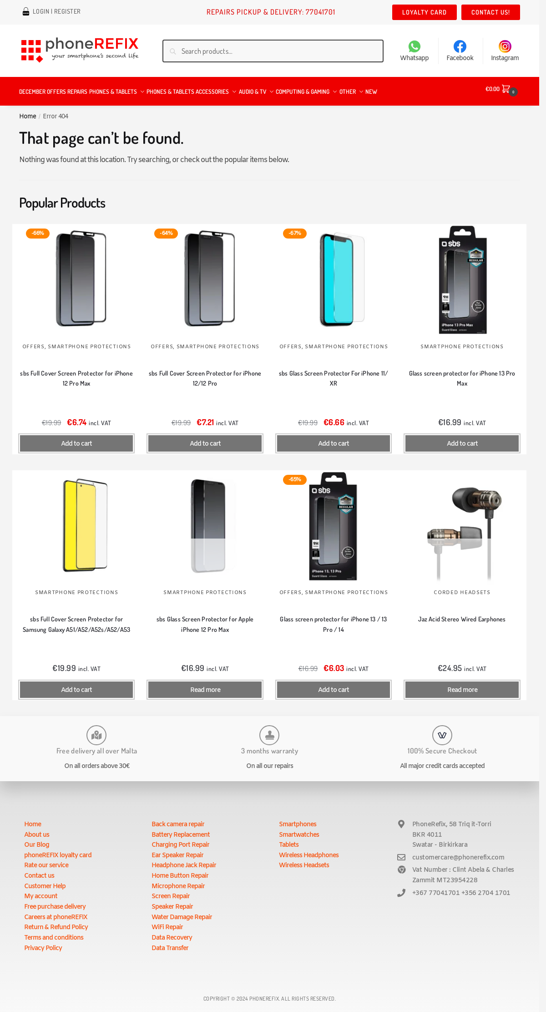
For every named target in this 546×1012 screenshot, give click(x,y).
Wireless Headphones (309, 850)
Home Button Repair (180, 870)
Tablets (288, 839)
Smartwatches (299, 829)
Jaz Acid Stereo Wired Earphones (462, 613)
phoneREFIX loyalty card (57, 850)
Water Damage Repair (182, 912)
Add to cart (76, 438)
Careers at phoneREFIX (55, 912)
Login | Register (57, 12)
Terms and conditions (53, 932)
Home (27, 111)
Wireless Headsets (304, 860)
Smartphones (297, 819)
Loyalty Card (424, 12)
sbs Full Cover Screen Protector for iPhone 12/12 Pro (205, 373)
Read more (205, 685)
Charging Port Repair (180, 839)
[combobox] (273, 51)
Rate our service (46, 860)
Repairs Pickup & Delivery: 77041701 (271, 11)
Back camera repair (178, 819)
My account (40, 891)
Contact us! (490, 12)
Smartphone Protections (89, 341)
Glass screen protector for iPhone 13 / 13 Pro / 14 (333, 619)
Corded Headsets (462, 587)
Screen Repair (171, 891)
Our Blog (36, 839)
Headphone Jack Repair (184, 860)
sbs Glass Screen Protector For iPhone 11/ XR (333, 373)
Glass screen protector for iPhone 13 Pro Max (462, 373)
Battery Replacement (181, 829)
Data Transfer (170, 943)
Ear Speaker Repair (177, 850)
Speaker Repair (172, 901)
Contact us (39, 870)
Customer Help (45, 881)
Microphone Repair (178, 881)
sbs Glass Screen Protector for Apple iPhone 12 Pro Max (205, 619)
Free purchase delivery (55, 901)
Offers (33, 341)
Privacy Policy (43, 943)
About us (36, 829)
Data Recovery (172, 932)
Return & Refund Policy (56, 922)
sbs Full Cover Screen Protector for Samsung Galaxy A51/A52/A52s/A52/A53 (76, 619)
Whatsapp (414, 51)
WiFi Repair (167, 922)
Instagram (505, 51)
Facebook (459, 51)
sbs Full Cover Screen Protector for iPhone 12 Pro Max (76, 373)
